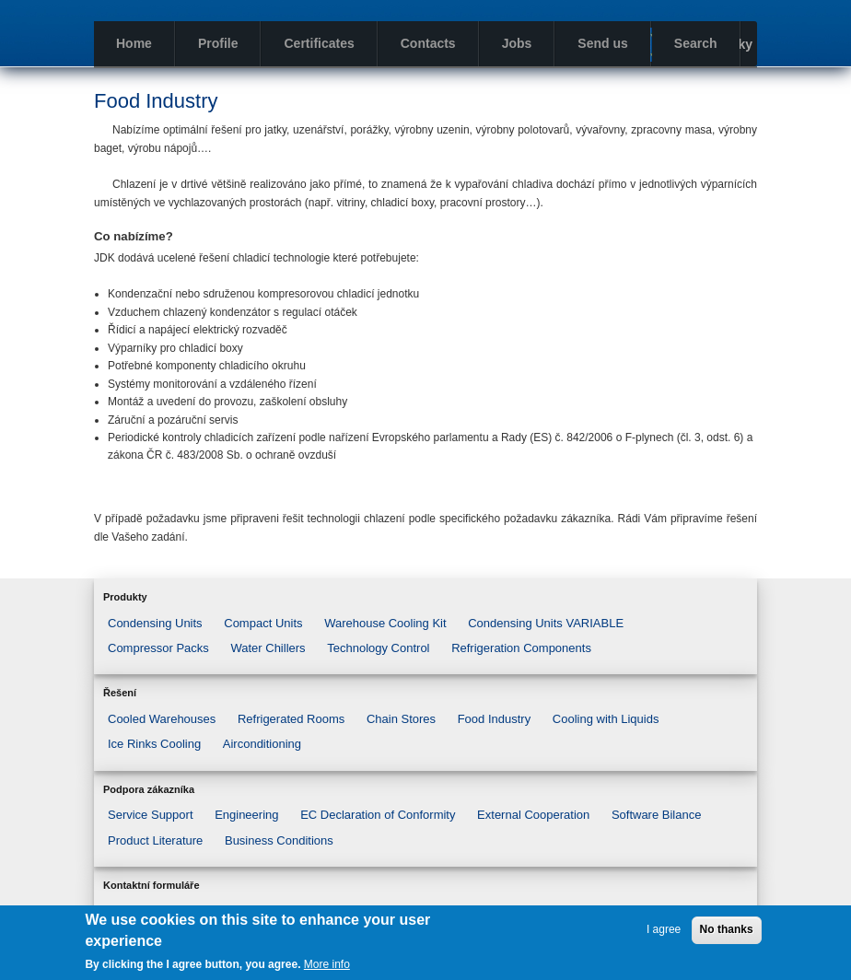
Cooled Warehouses (162, 719)
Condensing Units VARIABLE (546, 623)
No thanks (726, 929)
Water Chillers (267, 648)
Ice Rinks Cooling (154, 744)
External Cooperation (533, 815)
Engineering (246, 815)
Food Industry (494, 719)
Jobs (517, 43)
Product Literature (155, 840)
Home (134, 43)
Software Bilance (657, 815)
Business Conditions (279, 840)
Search (695, 43)
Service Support (150, 815)
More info (327, 964)
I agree (664, 929)
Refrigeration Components (521, 648)
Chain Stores (401, 719)
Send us (602, 43)
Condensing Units (155, 623)
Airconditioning (262, 744)
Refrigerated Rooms (291, 719)
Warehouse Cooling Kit (385, 623)
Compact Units (263, 623)
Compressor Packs (158, 648)
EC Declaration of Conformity (377, 815)
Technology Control (378, 648)
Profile (218, 43)
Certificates (319, 43)
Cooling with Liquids (606, 719)
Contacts (428, 43)
